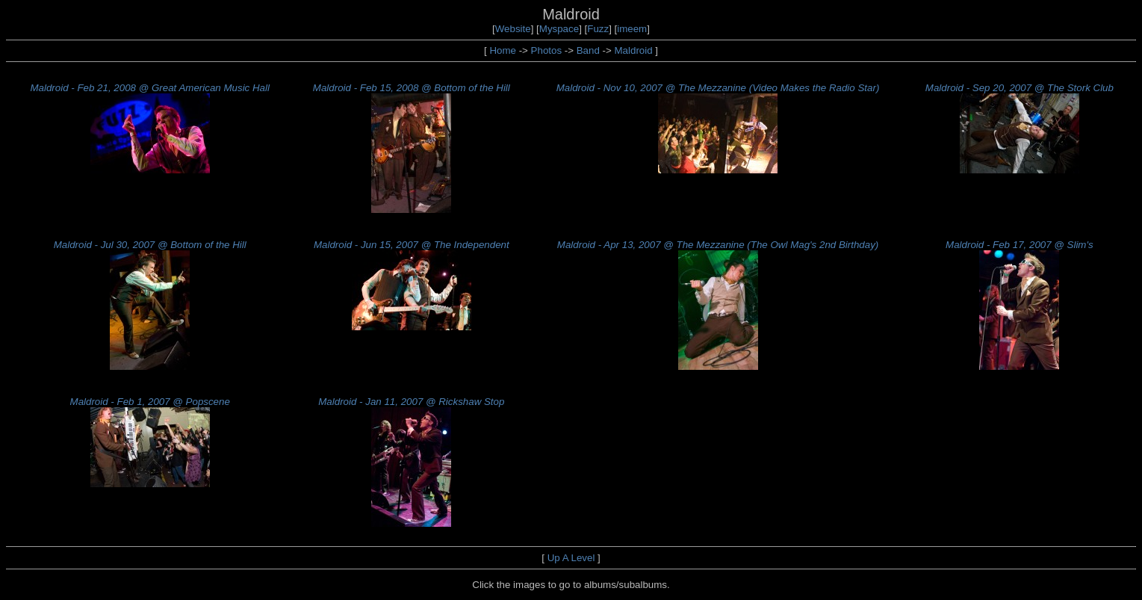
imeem (632, 28)
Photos (546, 50)
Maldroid (634, 50)
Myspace (559, 28)
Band (588, 50)
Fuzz (598, 28)
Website (513, 28)
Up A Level (571, 557)
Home (502, 50)
